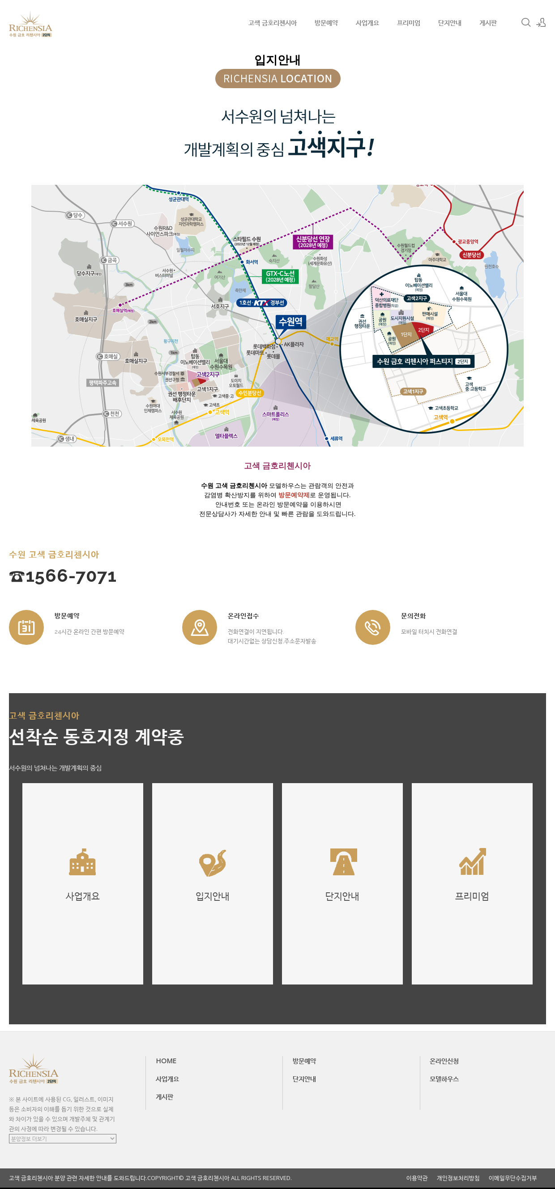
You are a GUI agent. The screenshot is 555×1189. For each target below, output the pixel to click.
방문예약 (326, 22)
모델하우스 (444, 1078)
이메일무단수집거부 (513, 1178)
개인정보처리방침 (458, 1178)
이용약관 (417, 1178)
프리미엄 (408, 22)
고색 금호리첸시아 (272, 22)
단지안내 (449, 22)
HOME (166, 1060)
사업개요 (367, 22)
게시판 (488, 22)
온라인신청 (444, 1060)
